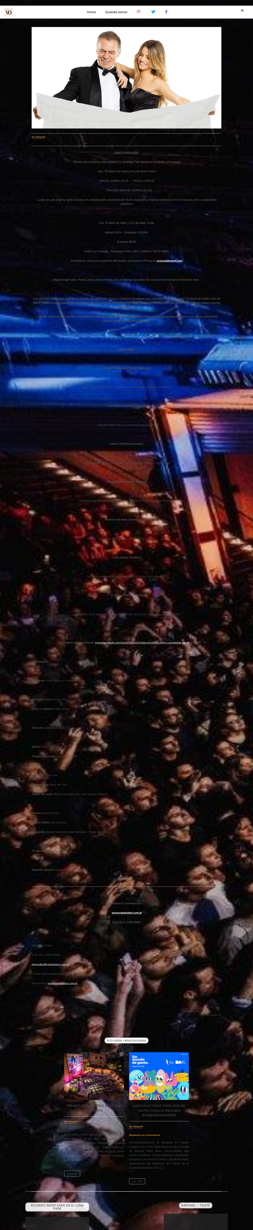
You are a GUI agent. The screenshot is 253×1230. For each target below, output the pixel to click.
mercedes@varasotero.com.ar (50, 964)
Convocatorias (152, 1135)
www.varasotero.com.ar (127, 912)
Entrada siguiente (210, 1014)
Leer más (72, 1173)
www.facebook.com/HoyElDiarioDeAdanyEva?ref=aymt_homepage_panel (142, 642)
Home (91, 12)
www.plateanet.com (169, 260)
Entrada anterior (42, 1014)
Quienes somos (116, 12)
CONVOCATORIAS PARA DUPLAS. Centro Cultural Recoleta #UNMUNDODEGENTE (159, 1110)
